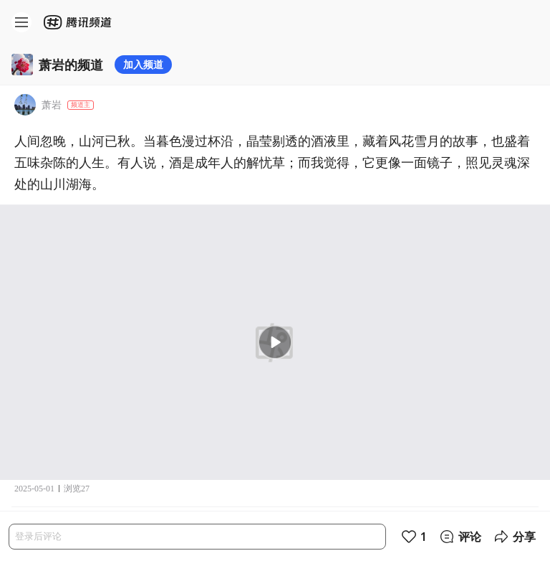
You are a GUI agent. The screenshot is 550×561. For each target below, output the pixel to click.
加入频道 (143, 64)
